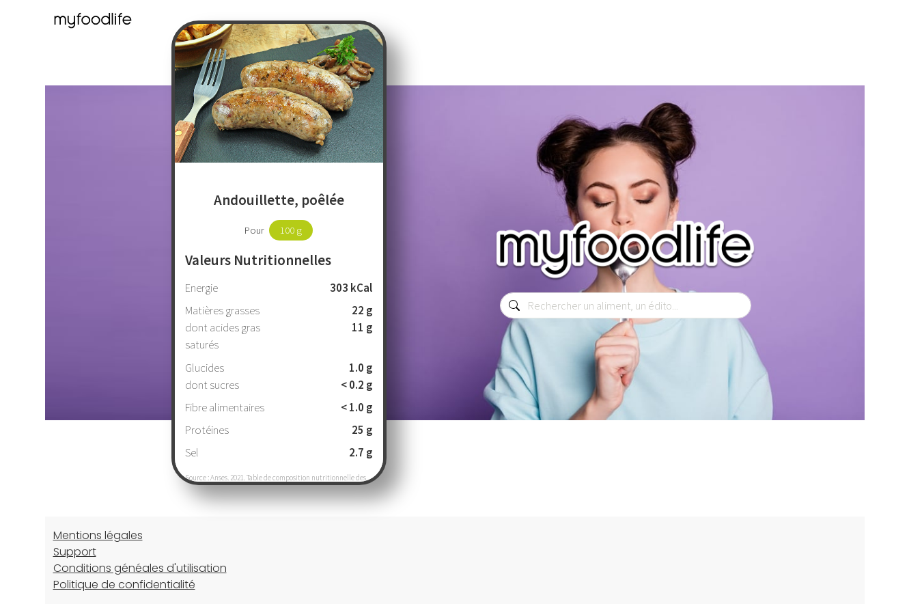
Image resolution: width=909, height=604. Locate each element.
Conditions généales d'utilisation (140, 568)
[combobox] (625, 305)
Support (74, 552)
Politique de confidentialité (124, 584)
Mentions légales (98, 535)
